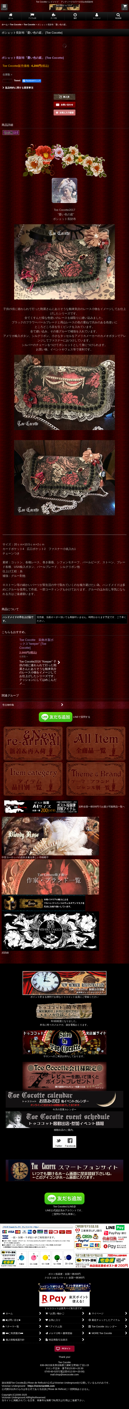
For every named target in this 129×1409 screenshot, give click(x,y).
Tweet (17, 80)
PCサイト (66, 1348)
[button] (4, 7)
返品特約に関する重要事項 (18, 87)
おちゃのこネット (59, 1406)
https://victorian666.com (41, 1386)
